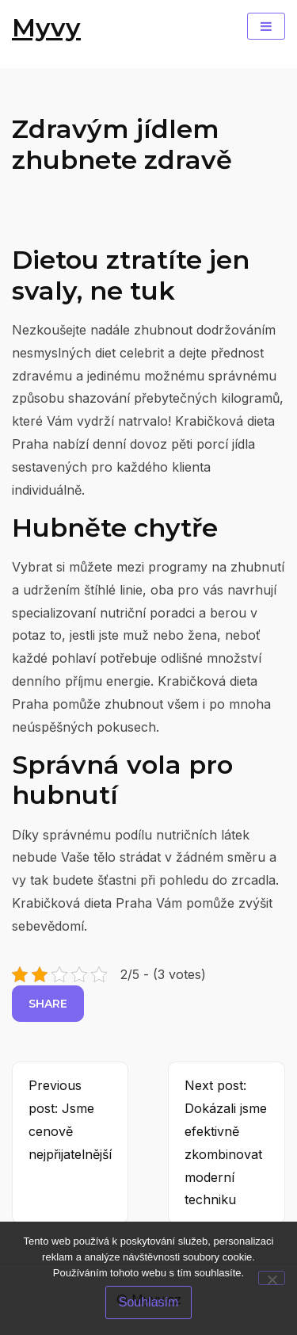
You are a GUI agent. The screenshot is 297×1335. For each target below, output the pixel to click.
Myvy (46, 27)
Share (48, 1003)
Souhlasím (149, 1302)
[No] (271, 1278)
